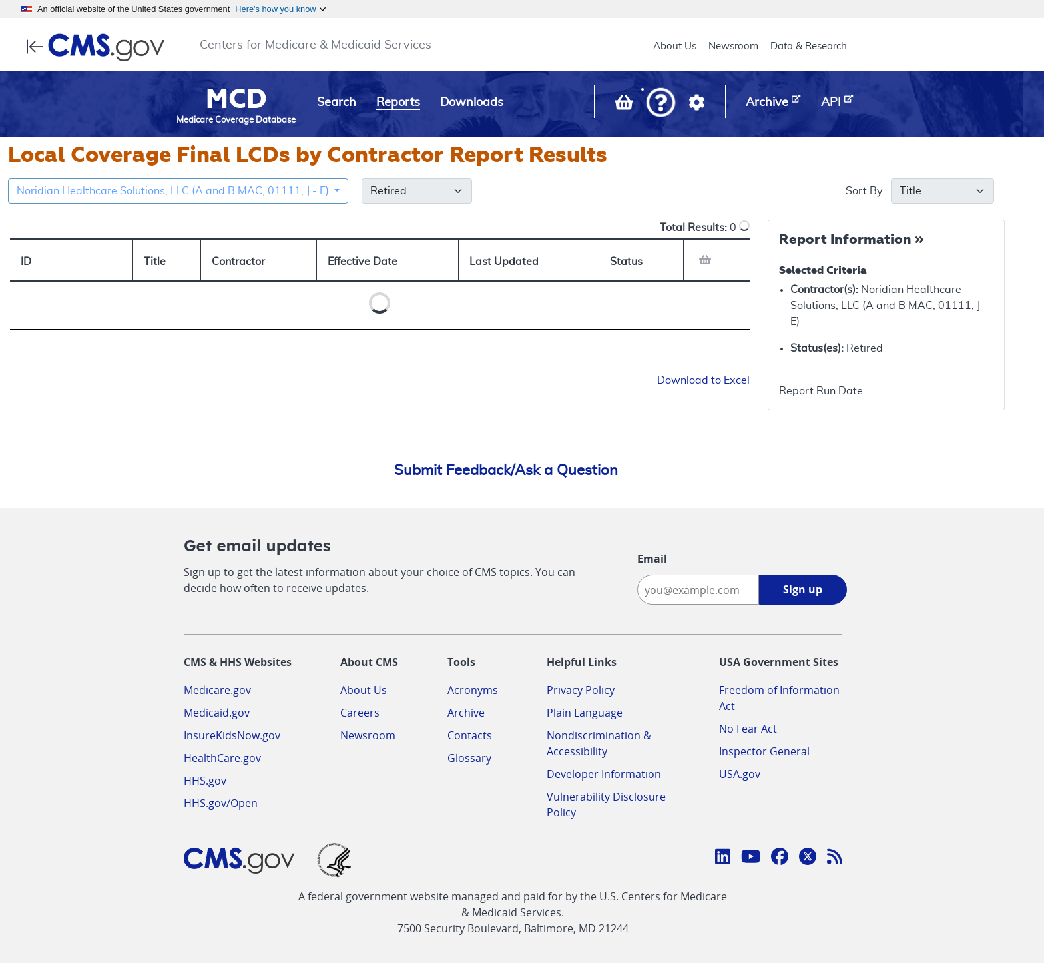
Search (336, 103)
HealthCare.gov (222, 758)
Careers (360, 712)
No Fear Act (748, 728)
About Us (674, 46)
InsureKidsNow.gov (232, 735)
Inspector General (764, 751)
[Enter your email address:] (698, 590)
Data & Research (808, 46)
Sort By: (876, 191)
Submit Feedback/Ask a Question (506, 470)
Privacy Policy (581, 690)
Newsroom (733, 46)
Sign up (802, 589)
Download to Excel (703, 380)
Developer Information (604, 774)
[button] (660, 103)
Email (652, 558)
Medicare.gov (217, 690)
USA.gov (739, 774)
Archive (466, 712)
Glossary (469, 758)
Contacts (469, 735)
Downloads (471, 103)
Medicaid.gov (217, 712)
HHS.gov (205, 780)
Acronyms (472, 690)
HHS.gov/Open (221, 803)
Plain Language (585, 712)
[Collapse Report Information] (853, 240)
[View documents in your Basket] (625, 105)
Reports (398, 103)
